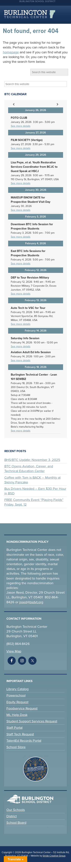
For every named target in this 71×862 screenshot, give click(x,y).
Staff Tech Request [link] (20, 734)
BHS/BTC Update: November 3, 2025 (32, 460)
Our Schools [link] (15, 810)
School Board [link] (16, 823)
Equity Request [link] (17, 702)
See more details (20, 126)
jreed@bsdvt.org (31, 602)
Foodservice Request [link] (21, 708)
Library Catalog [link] (17, 689)
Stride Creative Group (54, 855)
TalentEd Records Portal (23, 741)
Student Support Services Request (31, 721)
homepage (11, 52)
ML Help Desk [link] (16, 715)
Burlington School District (37, 1)
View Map (13, 651)
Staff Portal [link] (14, 728)
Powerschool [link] (16, 695)
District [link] (11, 816)
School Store (16, 747)
